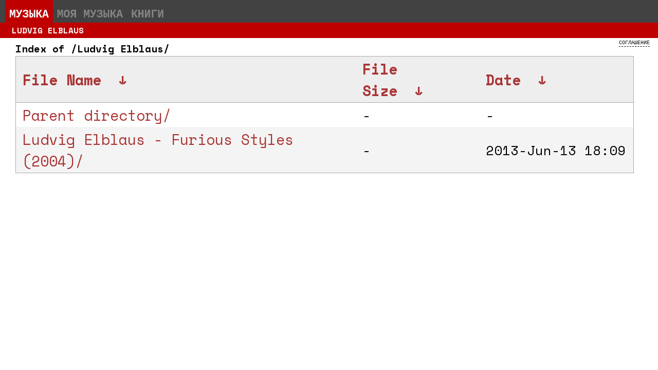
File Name (62, 79)
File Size (379, 79)
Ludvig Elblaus (48, 30)
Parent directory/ (97, 115)
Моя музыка (90, 13)
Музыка (29, 13)
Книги (147, 13)
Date (503, 79)
